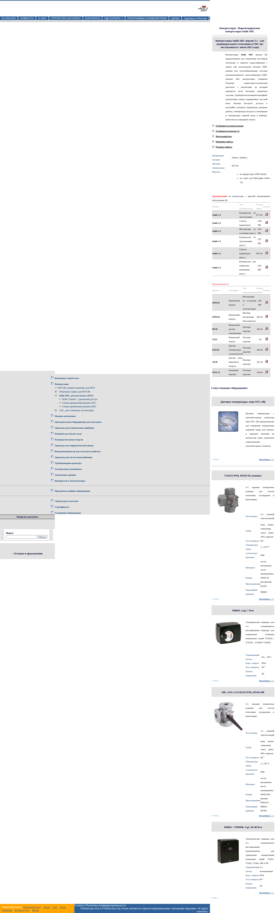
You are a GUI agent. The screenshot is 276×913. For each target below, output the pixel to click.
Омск (55, 907)
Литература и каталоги (66, 501)
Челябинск (7, 910)
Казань (63, 907)
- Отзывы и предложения (27, 553)
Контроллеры (62, 384)
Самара (46, 907)
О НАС (42, 18)
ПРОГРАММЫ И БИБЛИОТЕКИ (147, 18)
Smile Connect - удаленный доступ (80, 399)
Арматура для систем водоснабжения (73, 457)
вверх (215, 459)
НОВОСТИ (27, 18)
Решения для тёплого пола (68, 433)
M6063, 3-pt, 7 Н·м (243, 610)
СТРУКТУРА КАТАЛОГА (66, 18)
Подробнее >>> (266, 459)
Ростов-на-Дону (21, 910)
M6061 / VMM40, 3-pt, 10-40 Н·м (243, 827)
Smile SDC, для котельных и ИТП (76, 395)
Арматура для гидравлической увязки (74, 445)
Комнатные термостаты (67, 378)
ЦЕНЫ (175, 18)
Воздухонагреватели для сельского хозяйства (77, 451)
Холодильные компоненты (68, 469)
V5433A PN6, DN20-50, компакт (243, 475)
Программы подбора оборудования (72, 491)
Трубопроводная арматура (68, 463)
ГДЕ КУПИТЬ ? (113, 18)
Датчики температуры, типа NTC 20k (243, 401)
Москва (35, 910)
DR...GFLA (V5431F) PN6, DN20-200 (243, 692)
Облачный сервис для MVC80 (74, 391)
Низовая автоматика (65, 416)
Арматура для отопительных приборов (74, 428)
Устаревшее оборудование (68, 513)
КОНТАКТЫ (92, 18)
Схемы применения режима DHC (79, 406)
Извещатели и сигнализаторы (70, 481)
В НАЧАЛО (9, 18)
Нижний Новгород (32, 907)
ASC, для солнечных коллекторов (76, 410)
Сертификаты (62, 507)
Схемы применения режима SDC (79, 402)
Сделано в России (195, 18)
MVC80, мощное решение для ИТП (76, 387)
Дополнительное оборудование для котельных (78, 422)
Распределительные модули (69, 439)
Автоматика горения (65, 475)
